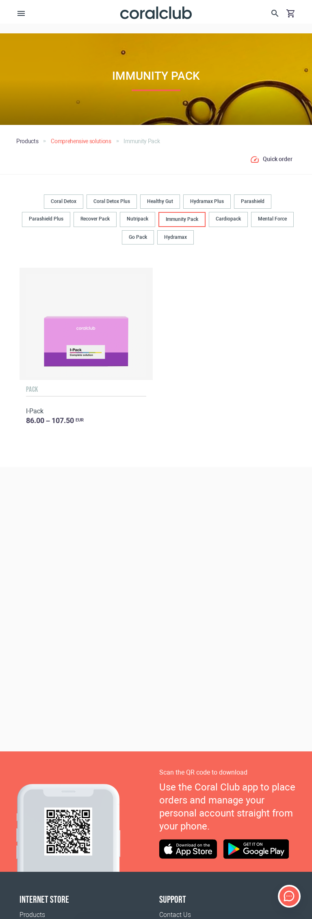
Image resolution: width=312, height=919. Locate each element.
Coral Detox (63, 201)
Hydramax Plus (207, 201)
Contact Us (175, 915)
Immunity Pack (182, 219)
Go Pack (138, 237)
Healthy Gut (160, 201)
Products (32, 915)
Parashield (252, 201)
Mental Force (272, 219)
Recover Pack (95, 219)
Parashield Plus (46, 219)
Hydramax (175, 237)
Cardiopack (228, 219)
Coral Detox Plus (111, 201)
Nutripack (137, 219)
